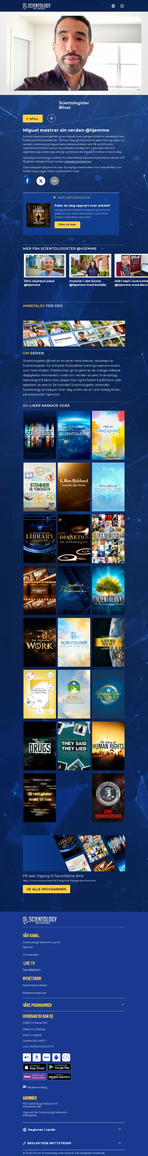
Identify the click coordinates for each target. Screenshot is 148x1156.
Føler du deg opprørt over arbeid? (82, 205)
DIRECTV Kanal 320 (35, 1022)
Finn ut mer (67, 224)
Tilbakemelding (37, 1072)
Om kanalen (31, 954)
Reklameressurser (35, 992)
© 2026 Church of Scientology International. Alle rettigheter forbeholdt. (64, 1138)
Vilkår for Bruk (31, 1142)
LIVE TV (29, 963)
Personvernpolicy (33, 1151)
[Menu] (122, 6)
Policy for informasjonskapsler (40, 1147)
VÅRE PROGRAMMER (37, 1004)
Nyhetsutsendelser (35, 985)
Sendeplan (32, 970)
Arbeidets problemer (77, 161)
